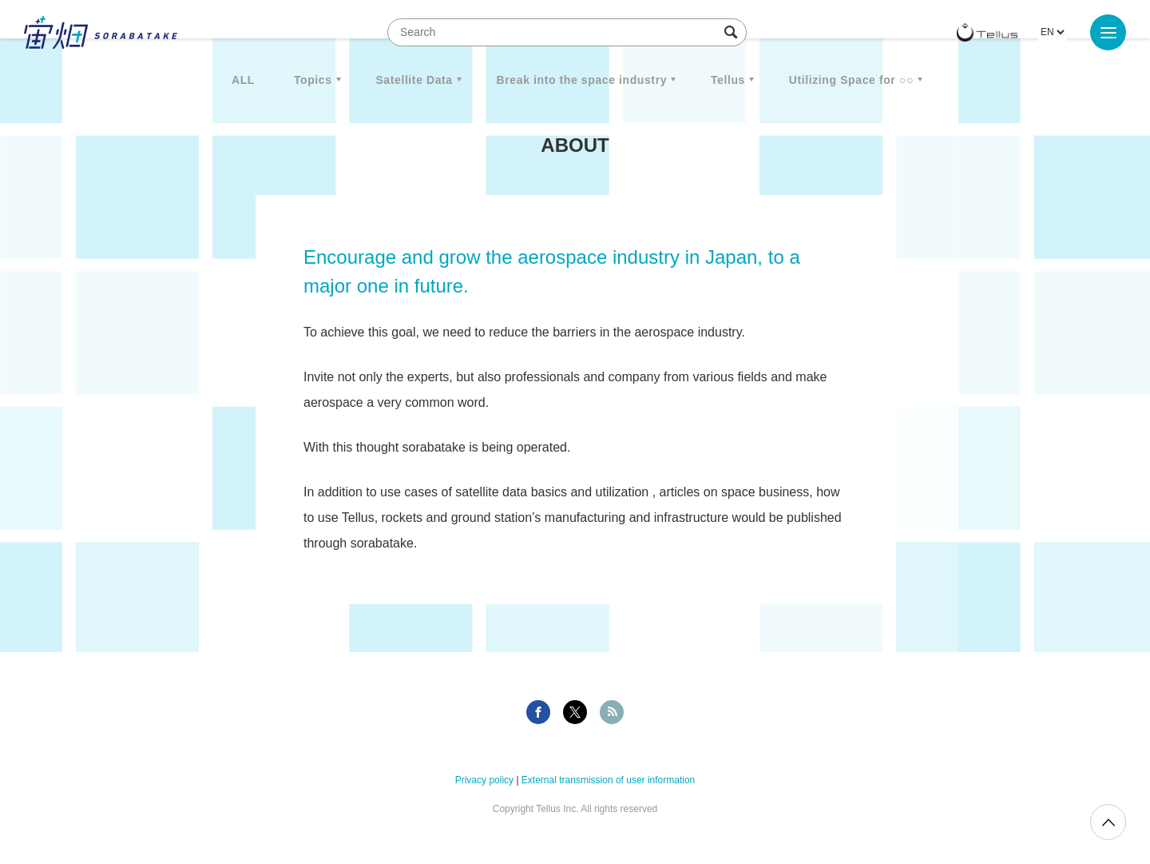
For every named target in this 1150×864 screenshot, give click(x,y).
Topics (313, 80)
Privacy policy (484, 780)
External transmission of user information (608, 780)
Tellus (728, 80)
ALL (243, 80)
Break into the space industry (582, 80)
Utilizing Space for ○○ (851, 80)
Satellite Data (413, 80)
